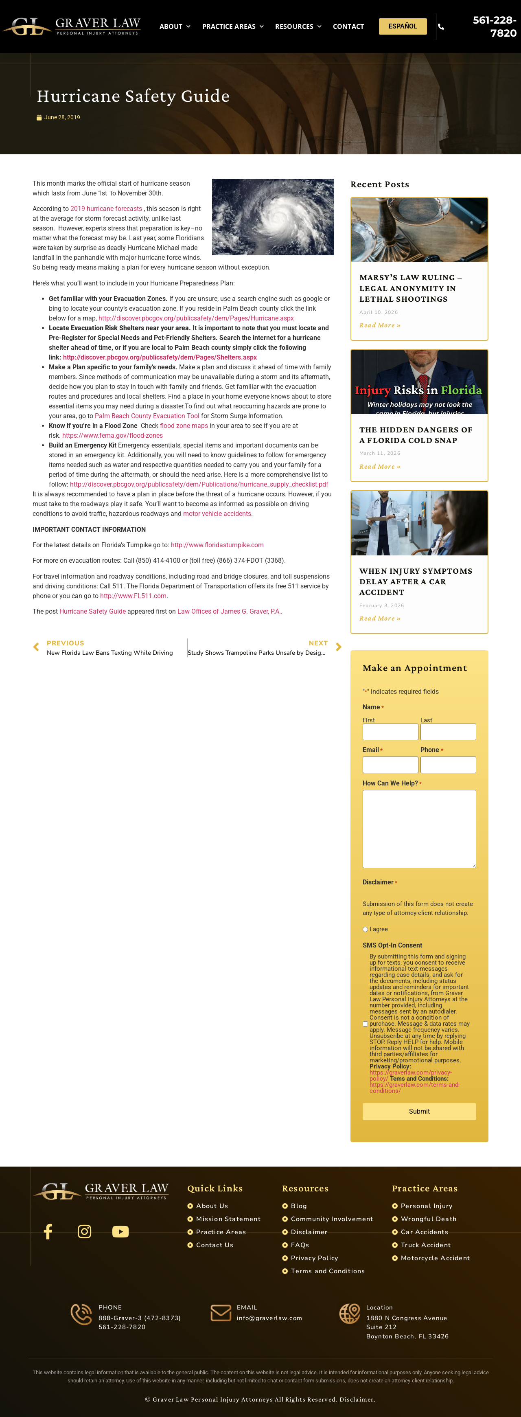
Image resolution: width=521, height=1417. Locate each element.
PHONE (111, 1307)
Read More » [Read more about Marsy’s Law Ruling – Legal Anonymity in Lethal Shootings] (380, 325)
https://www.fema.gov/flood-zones (112, 435)
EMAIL (247, 1307)
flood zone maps (184, 426)
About (175, 26)
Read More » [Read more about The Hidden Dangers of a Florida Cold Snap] (380, 466)
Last (426, 720)
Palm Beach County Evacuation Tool (147, 416)
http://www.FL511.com (133, 596)
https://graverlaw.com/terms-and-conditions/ (415, 1088)
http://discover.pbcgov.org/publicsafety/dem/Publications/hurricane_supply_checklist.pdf (199, 484)
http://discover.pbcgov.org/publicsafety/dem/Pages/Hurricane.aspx (196, 318)
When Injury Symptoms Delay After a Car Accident (416, 581)
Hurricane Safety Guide (92, 611)
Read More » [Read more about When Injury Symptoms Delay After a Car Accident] (380, 618)
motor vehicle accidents (217, 514)
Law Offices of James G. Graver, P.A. (229, 611)
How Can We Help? (392, 783)
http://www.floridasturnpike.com (217, 545)
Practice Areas (233, 26)
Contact (348, 26)
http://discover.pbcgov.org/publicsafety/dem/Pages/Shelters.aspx (160, 357)
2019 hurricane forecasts (106, 209)
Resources (298, 26)
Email (373, 750)
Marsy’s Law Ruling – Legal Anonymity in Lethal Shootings (410, 288)
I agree (379, 929)
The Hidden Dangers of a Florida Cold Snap (416, 434)
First (369, 720)
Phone (431, 750)
